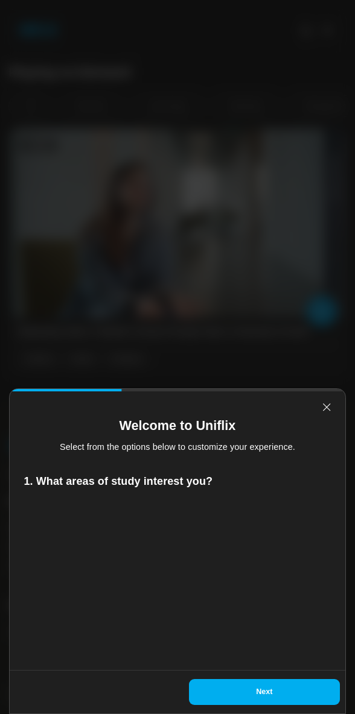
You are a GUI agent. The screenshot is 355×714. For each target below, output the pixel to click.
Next (264, 691)
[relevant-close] (326, 407)
